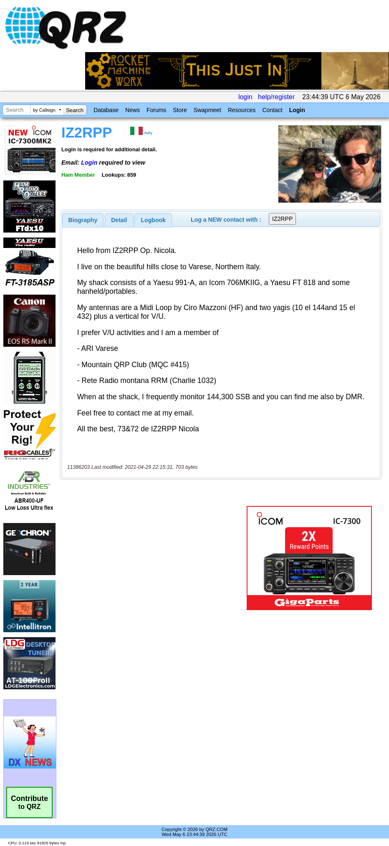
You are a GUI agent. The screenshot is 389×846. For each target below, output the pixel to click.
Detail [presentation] (119, 220)
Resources (242, 110)
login (245, 96)
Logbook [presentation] (153, 220)
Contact (272, 110)
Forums (156, 110)
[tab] (83, 220)
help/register (276, 96)
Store (180, 110)
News (132, 110)
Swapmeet (207, 110)
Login (297, 110)
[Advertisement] (155, 558)
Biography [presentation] (83, 220)
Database (106, 110)
